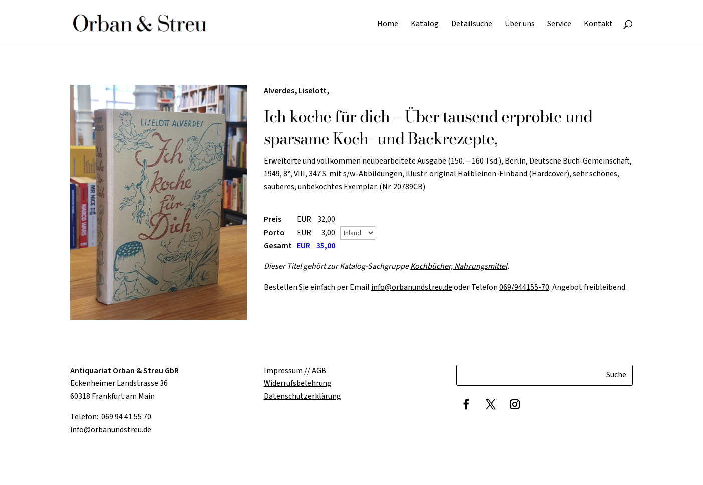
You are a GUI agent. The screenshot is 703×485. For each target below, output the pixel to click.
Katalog (425, 24)
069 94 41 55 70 (126, 416)
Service (559, 24)
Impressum (283, 370)
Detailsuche (471, 24)
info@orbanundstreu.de (411, 287)
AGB (319, 370)
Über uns (520, 24)
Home (387, 24)
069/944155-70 (524, 287)
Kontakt (598, 24)
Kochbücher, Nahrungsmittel (458, 266)
